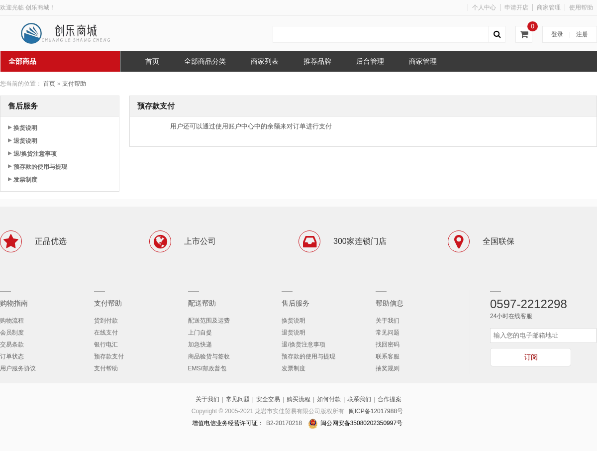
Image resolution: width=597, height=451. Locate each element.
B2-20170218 (284, 423)
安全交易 (268, 399)
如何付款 (329, 399)
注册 (582, 34)
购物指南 (14, 303)
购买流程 (298, 399)
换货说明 (25, 127)
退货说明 (25, 140)
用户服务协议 (18, 368)
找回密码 (387, 344)
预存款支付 (109, 356)
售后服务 (295, 303)
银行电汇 (106, 344)
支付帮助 (74, 83)
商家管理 (549, 7)
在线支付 (106, 332)
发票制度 (25, 179)
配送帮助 (202, 303)
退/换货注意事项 (35, 153)
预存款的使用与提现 (40, 166)
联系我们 (359, 399)
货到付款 (106, 320)
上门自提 (200, 332)
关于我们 (387, 320)
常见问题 (387, 332)
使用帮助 (581, 7)
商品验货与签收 (209, 356)
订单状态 (12, 356)
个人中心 (484, 7)
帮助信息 (389, 303)
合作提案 (389, 399)
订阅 (531, 357)
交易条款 (12, 344)
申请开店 (516, 7)
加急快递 (200, 344)
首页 (49, 83)
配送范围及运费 (209, 320)
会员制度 (12, 332)
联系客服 (387, 356)
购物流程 (12, 320)
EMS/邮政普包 (207, 368)
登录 (557, 34)
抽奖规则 (387, 368)
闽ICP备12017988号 (376, 411)
